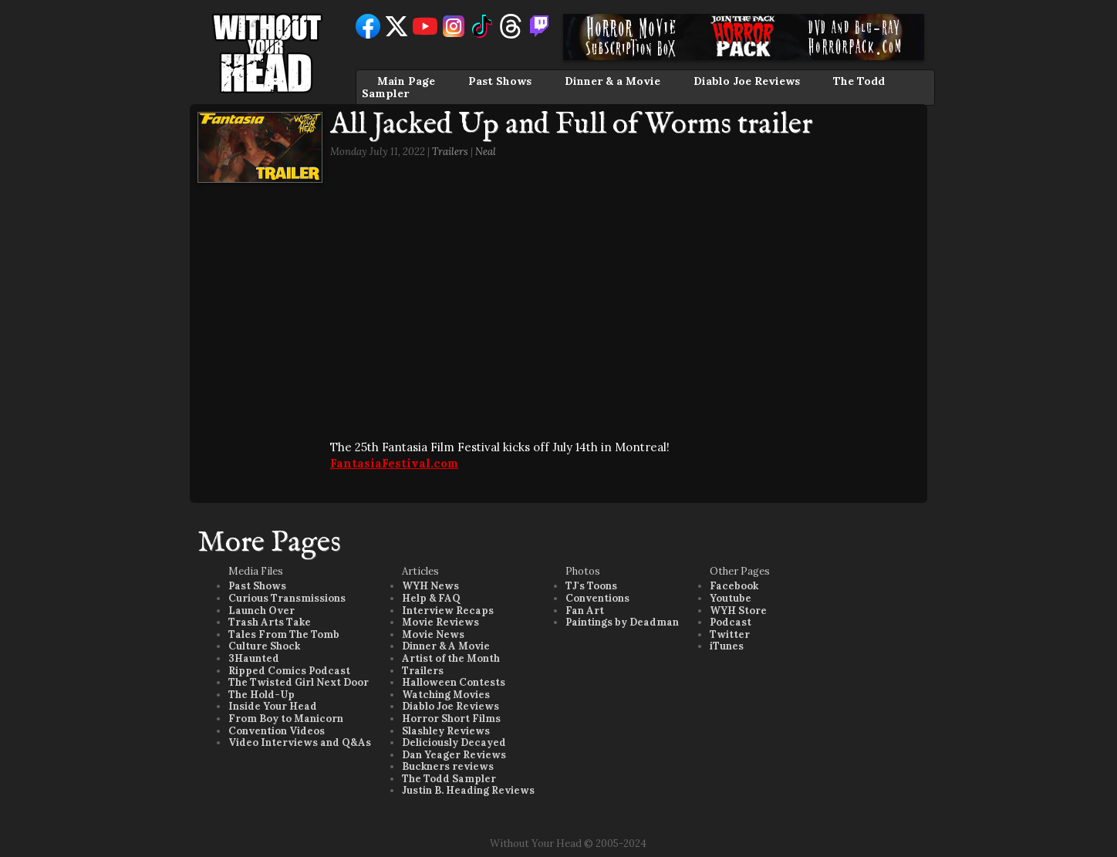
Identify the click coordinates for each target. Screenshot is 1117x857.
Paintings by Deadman (622, 622)
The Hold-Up (261, 694)
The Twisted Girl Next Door (298, 682)
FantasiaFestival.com (394, 463)
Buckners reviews (448, 766)
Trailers (450, 151)
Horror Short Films (451, 718)
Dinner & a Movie (612, 81)
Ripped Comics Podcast (289, 670)
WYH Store (738, 610)
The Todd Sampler (449, 778)
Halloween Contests (453, 682)
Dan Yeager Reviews (454, 754)
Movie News (433, 634)
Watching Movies (446, 694)
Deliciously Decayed (454, 742)
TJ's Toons (591, 585)
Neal (485, 151)
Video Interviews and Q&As (299, 742)
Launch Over (261, 610)
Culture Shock (264, 646)
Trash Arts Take (269, 622)
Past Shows (500, 81)
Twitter (730, 634)
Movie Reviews (440, 622)
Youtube (730, 598)
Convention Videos (276, 730)
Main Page (406, 81)
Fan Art (584, 610)
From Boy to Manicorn (285, 718)
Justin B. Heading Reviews (468, 790)
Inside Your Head (272, 706)
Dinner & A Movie (446, 646)
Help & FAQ (431, 598)
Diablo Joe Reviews (746, 81)
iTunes (727, 646)
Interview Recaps (448, 610)
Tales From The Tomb (283, 634)
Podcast (730, 622)
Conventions (597, 598)
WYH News (430, 585)
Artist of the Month (451, 658)
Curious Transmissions (287, 598)
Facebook (734, 585)
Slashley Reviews (446, 730)
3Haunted (253, 658)
